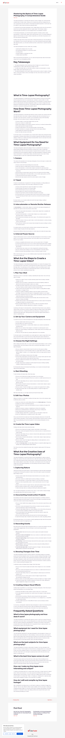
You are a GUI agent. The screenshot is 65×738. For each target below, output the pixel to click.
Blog (57, 2)
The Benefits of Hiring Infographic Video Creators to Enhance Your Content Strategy (42, 713)
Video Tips (16, 17)
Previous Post (15, 699)
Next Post (50, 699)
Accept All (20, 733)
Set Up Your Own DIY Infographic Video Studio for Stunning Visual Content (22, 713)
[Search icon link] (61, 2)
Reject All (13, 733)
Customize (6, 733)
